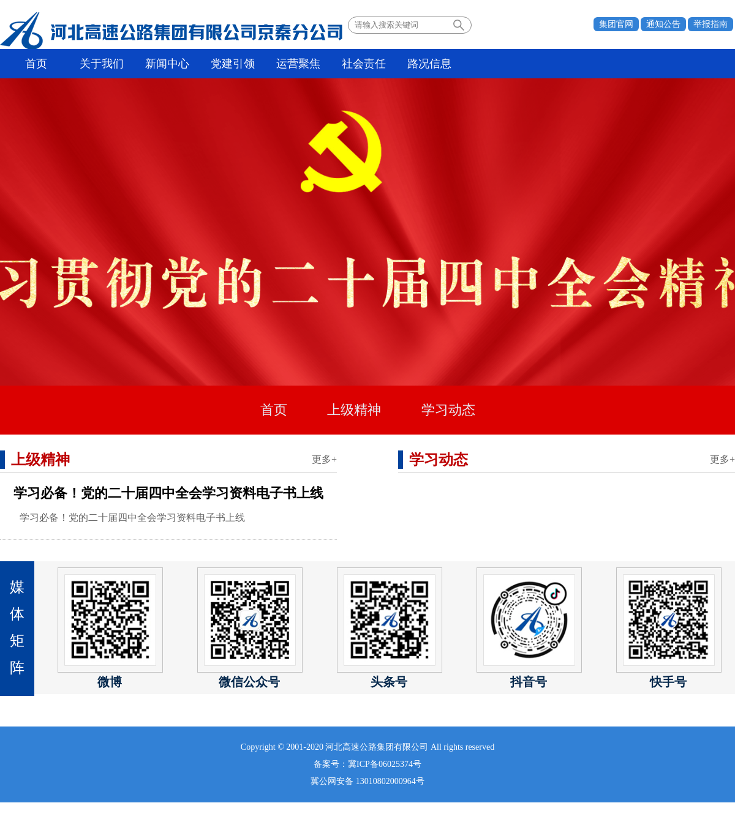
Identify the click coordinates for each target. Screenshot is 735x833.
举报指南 (710, 24)
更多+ (324, 459)
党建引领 (233, 64)
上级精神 (354, 409)
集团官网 (616, 24)
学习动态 (448, 409)
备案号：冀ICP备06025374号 (367, 764)
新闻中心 (167, 64)
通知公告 (663, 24)
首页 (36, 64)
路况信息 (429, 64)
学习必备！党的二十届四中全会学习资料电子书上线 (168, 493)
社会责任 (364, 64)
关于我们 (102, 64)
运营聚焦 (298, 64)
